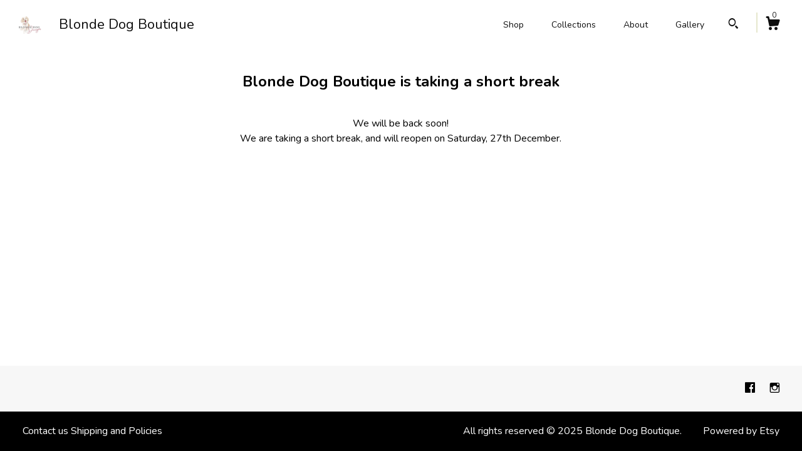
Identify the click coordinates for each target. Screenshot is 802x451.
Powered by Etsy (741, 431)
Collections (573, 25)
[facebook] (751, 388)
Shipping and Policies (116, 431)
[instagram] (774, 388)
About (635, 25)
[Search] (733, 25)
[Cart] (772, 25)
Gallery (689, 25)
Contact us (45, 431)
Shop (513, 25)
